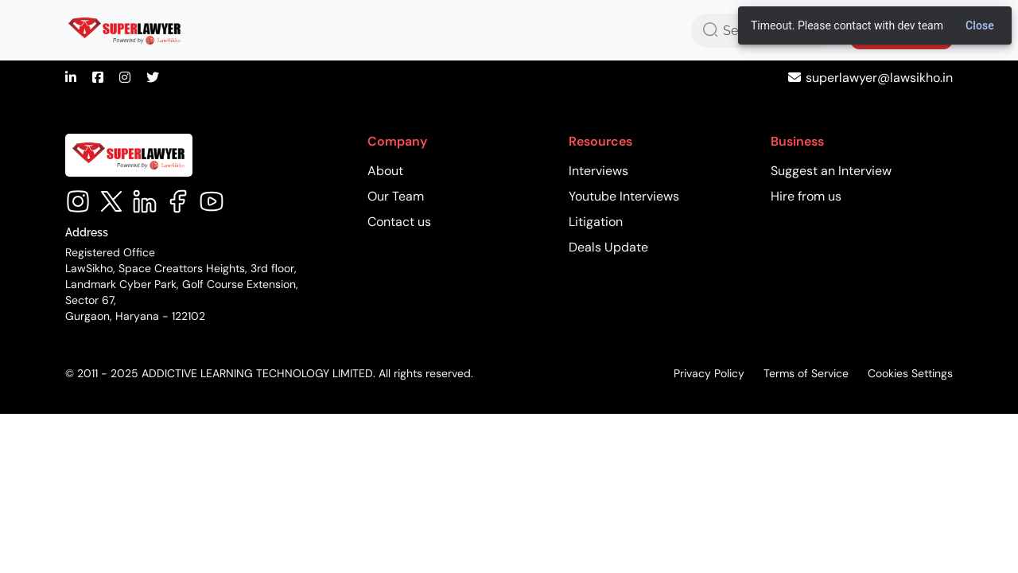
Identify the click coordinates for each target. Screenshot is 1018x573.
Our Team (395, 196)
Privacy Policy (709, 373)
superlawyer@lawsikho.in (879, 77)
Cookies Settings (910, 373)
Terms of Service (806, 373)
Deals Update (608, 247)
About (385, 170)
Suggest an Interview (831, 170)
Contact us (399, 221)
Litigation (596, 221)
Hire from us (806, 196)
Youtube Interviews (624, 196)
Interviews (598, 170)
